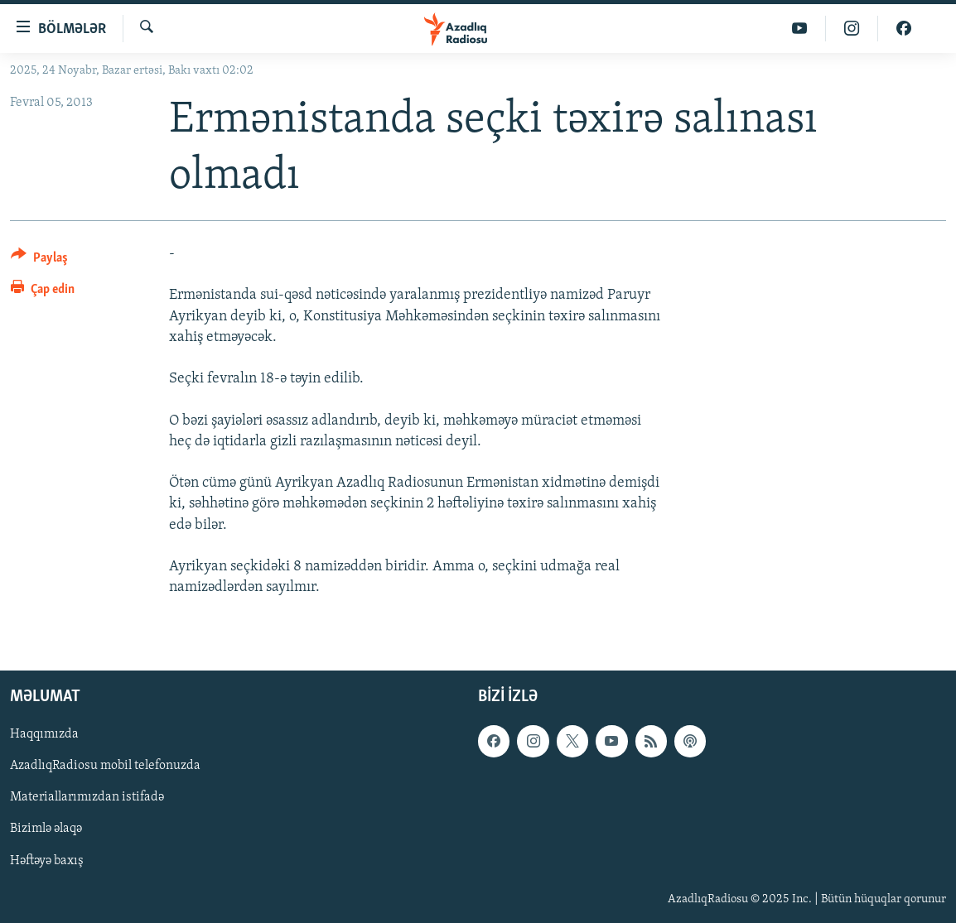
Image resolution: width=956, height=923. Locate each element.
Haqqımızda (44, 735)
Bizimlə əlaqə (46, 829)
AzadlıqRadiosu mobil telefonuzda (105, 766)
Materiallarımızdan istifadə (87, 798)
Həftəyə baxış (47, 861)
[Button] (39, 260)
